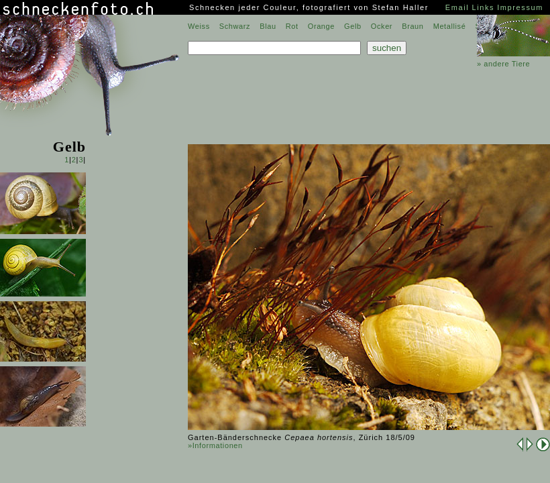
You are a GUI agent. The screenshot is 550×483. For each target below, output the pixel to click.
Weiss (199, 26)
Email (457, 7)
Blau (268, 26)
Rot (292, 26)
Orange (321, 26)
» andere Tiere (503, 64)
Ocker (381, 26)
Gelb (353, 26)
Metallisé (449, 26)
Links (483, 7)
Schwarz (234, 26)
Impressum (520, 7)
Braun (412, 26)
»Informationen (215, 445)
